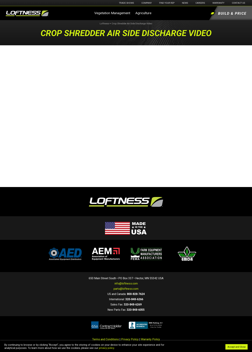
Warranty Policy (150, 339)
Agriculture (143, 13)
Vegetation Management (112, 13)
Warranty (218, 3)
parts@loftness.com (126, 288)
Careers (200, 3)
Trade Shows (126, 3)
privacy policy (106, 348)
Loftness (104, 23)
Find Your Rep (166, 3)
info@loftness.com (126, 283)
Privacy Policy (130, 339)
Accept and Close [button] (236, 347)
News (185, 3)
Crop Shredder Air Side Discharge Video (132, 23)
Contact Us (238, 3)
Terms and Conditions (105, 339)
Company (146, 3)
